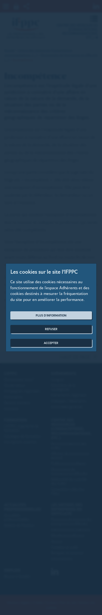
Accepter (51, 343)
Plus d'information (51, 315)
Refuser (51, 329)
